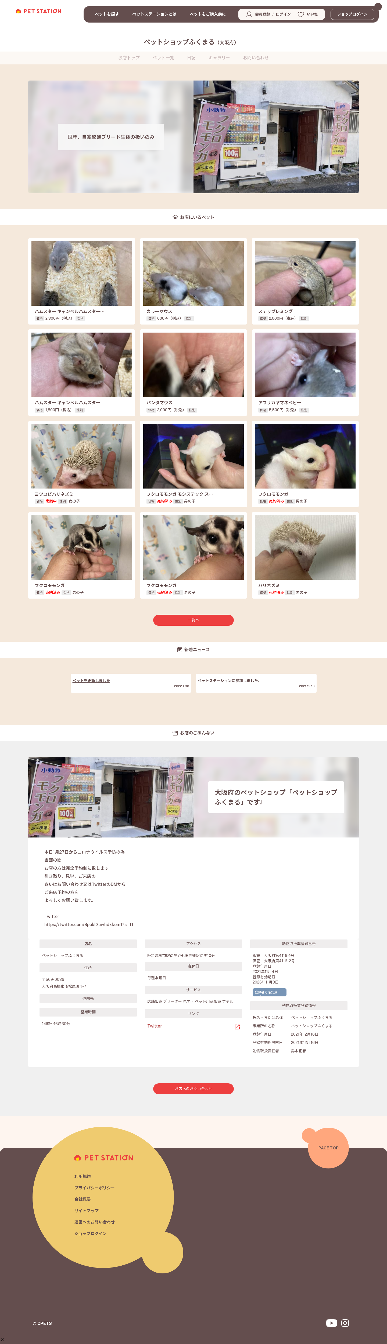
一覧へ (193, 620)
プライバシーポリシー (94, 1188)
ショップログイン (352, 14)
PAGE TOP (328, 1148)
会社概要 (82, 1199)
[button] (2, 1340)
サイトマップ (86, 1210)
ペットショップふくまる (191, 42)
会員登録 (262, 14)
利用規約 (82, 1176)
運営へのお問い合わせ (94, 1222)
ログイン (283, 14)
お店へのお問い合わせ (193, 1089)
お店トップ (129, 57)
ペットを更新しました (91, 681)
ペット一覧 (163, 57)
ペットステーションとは (154, 14)
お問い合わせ (256, 57)
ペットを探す (107, 14)
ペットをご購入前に (208, 14)
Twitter (154, 1026)
